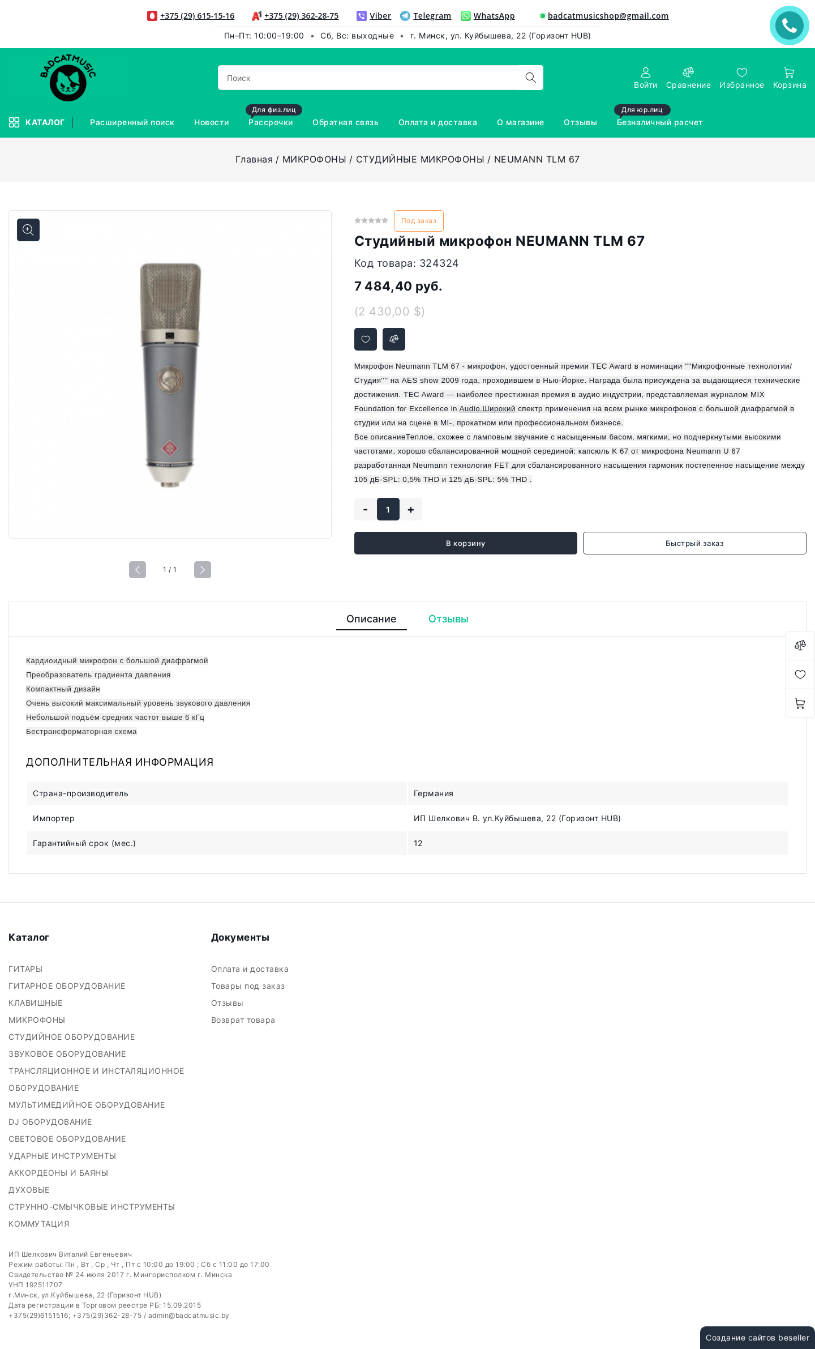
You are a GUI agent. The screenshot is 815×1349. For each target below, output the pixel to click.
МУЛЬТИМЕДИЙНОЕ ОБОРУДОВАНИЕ (88, 1104)
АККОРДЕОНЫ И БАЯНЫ (59, 1172)
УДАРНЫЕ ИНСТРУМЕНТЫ (63, 1155)
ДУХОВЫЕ (30, 1189)
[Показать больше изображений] (28, 230)
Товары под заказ (249, 986)
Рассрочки (274, 117)
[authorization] (646, 78)
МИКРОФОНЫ (314, 159)
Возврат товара (244, 1019)
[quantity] (388, 509)
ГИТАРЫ (26, 969)
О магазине (522, 122)
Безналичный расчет (660, 117)
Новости (212, 122)
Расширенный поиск (133, 122)
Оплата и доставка (439, 122)
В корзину (466, 543)
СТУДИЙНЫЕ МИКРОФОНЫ (420, 159)
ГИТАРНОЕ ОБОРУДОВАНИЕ (68, 986)
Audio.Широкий (487, 408)
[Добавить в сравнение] (394, 339)
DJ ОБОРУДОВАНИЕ (51, 1121)
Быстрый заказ (695, 543)
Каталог (37, 122)
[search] (530, 77)
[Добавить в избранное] (365, 339)
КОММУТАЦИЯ (40, 1223)
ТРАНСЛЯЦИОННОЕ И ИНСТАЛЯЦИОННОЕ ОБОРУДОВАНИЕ (96, 1079)
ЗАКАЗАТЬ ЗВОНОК (792, 25)
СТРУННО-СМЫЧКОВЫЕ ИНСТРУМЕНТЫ (93, 1206)
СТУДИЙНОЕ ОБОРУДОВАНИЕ (73, 1036)
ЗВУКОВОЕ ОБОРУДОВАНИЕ (68, 1053)
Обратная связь (346, 122)
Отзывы (582, 122)
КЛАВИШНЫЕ (36, 1003)
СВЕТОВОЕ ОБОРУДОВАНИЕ (68, 1138)
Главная (254, 159)
